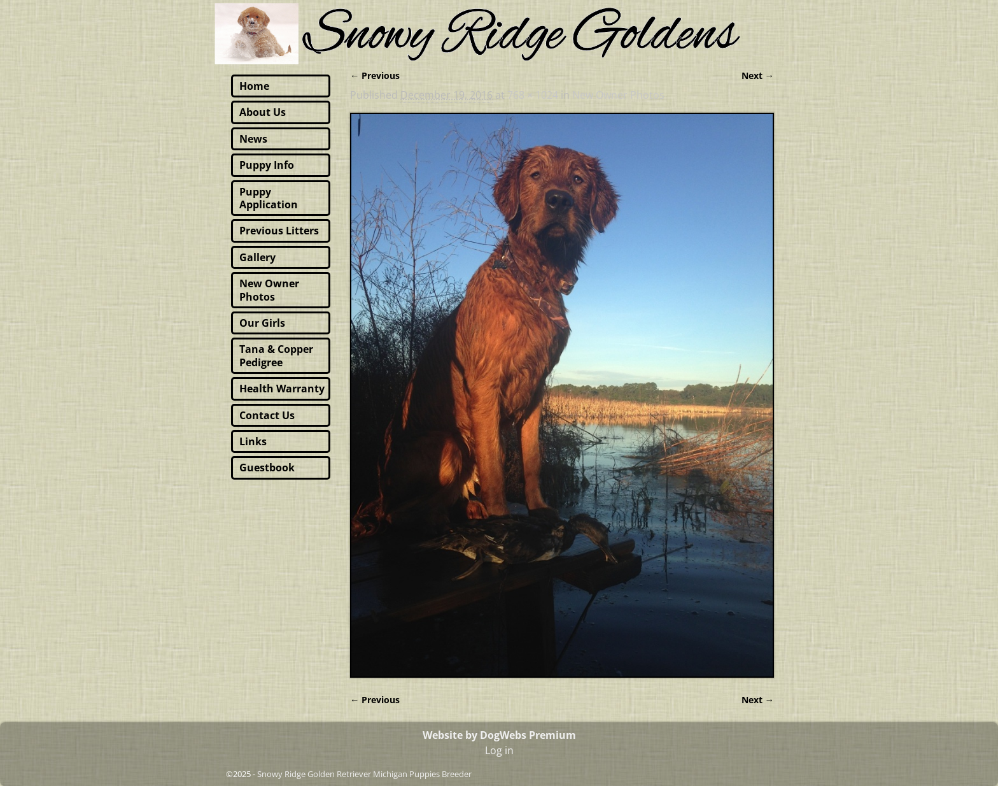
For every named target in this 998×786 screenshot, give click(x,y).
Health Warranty (282, 389)
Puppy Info (266, 165)
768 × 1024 (532, 95)
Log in (499, 750)
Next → (757, 75)
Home (254, 86)
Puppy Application (268, 198)
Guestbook (267, 468)
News (253, 139)
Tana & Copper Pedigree (276, 355)
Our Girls (262, 323)
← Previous (375, 75)
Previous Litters (279, 231)
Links (253, 441)
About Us (262, 112)
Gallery (257, 257)
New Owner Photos (618, 95)
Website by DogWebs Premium (499, 735)
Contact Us (267, 415)
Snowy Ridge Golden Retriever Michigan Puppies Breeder (364, 774)
